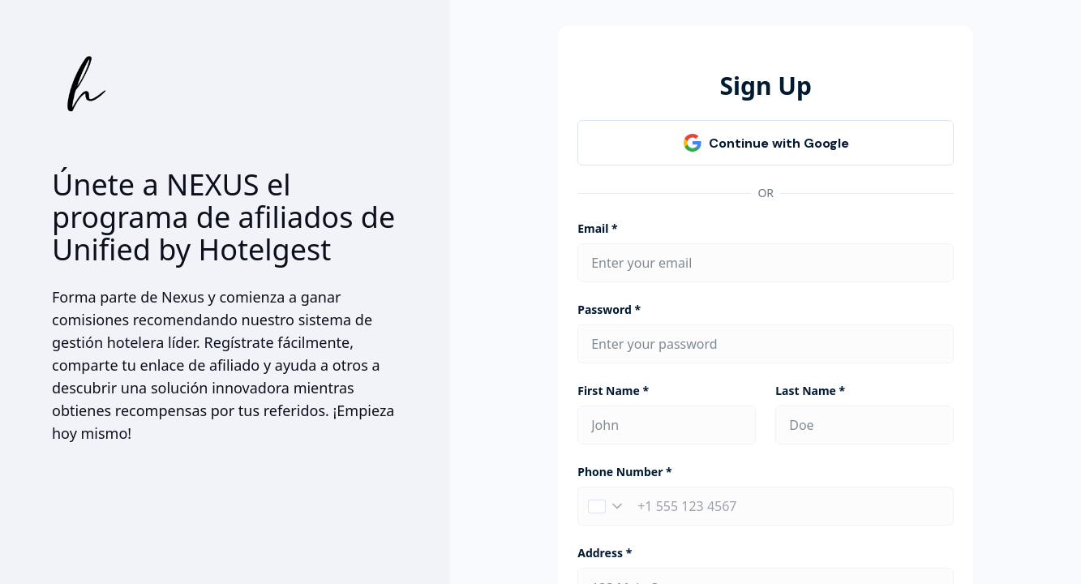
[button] (605, 506)
